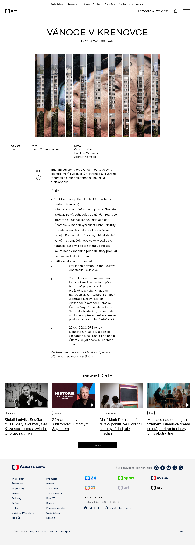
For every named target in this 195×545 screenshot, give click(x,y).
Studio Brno (52, 488)
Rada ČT (50, 498)
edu (131, 3)
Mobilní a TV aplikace (23, 512)
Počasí (15, 503)
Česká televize (57, 3)
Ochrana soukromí (49, 531)
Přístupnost (66, 531)
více (97, 445)
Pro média (51, 478)
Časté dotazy (53, 512)
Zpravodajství (74, 3)
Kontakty (51, 517)
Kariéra (50, 503)
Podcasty (16, 498)
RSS (181, 531)
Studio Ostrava (54, 493)
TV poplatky (18, 488)
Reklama (51, 483)
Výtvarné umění (109, 413)
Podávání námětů (55, 507)
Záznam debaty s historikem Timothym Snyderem (70, 424)
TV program (109, 3)
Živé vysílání (18, 483)
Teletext (16, 493)
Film (151, 413)
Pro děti (122, 3)
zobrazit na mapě (85, 156)
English (33, 531)
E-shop (15, 507)
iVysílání (97, 3)
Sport (87, 3)
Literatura (10, 413)
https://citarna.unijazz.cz (47, 149)
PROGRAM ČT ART (152, 11)
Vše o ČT (140, 3)
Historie (57, 413)
